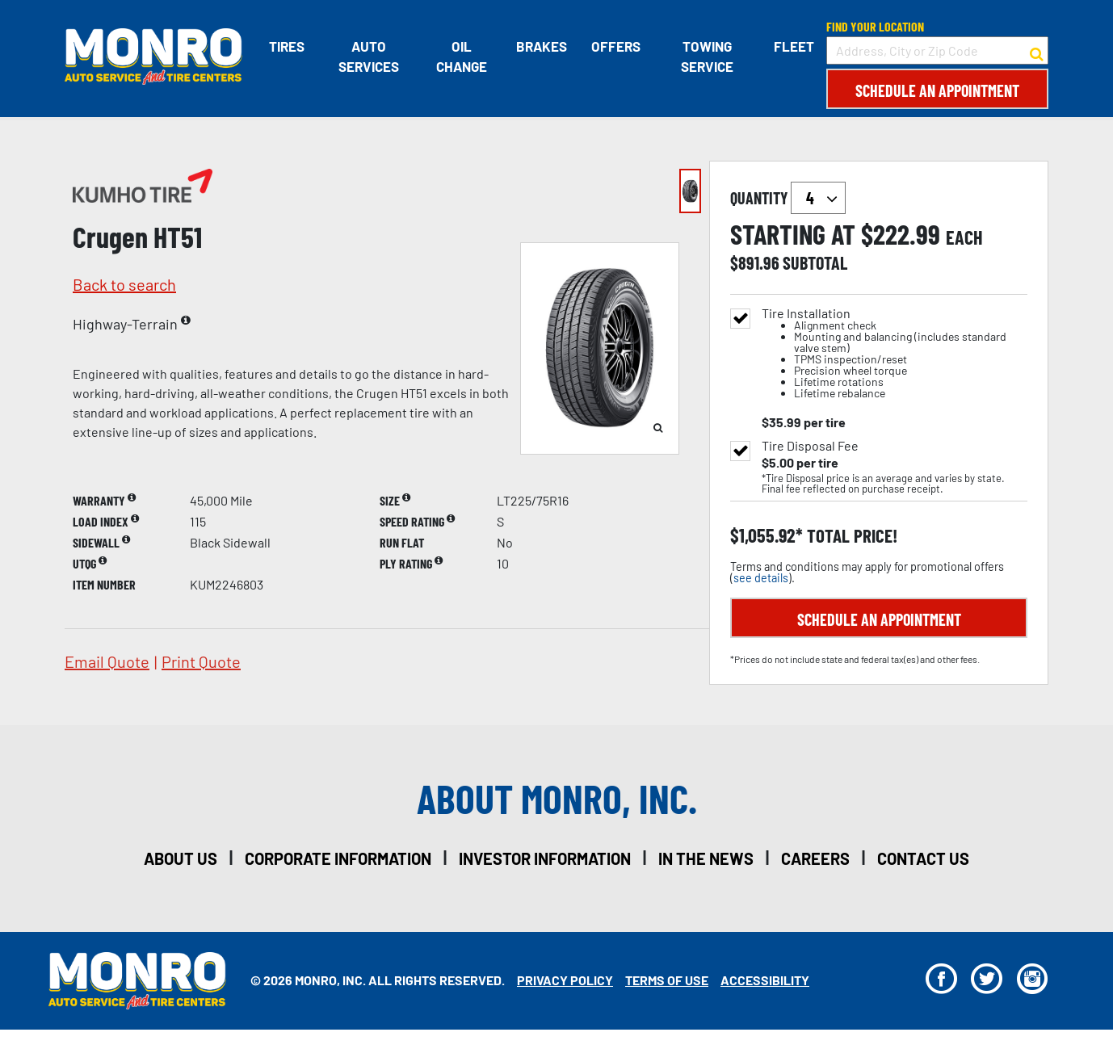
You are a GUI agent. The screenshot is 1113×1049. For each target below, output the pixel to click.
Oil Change (461, 56)
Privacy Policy (565, 980)
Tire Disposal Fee (810, 445)
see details (760, 578)
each (964, 237)
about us (180, 858)
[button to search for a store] (1036, 51)
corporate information (338, 858)
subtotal (815, 262)
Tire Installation (894, 353)
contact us (923, 858)
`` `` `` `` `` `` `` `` (818, 198)
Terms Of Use (666, 980)
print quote (201, 661)
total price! (850, 536)
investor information (545, 858)
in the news (706, 858)
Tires (286, 46)
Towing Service (707, 56)
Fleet (794, 46)
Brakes (540, 46)
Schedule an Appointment (937, 90)
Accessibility (764, 980)
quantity (788, 198)
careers (815, 858)
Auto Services (368, 56)
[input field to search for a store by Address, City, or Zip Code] (937, 50)
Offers (615, 46)
